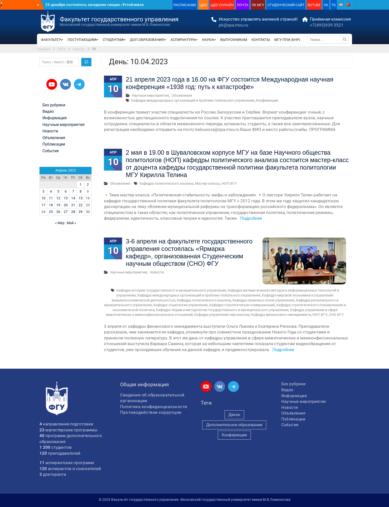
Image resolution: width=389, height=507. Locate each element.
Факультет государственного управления (119, 19)
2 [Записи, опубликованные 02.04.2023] (88, 184)
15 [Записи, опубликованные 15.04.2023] (81, 198)
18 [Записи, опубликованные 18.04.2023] (51, 205)
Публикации (53, 144)
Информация (54, 118)
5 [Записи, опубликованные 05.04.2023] (58, 191)
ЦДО (203, 5)
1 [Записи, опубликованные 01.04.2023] (81, 184)
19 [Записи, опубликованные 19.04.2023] (58, 205)
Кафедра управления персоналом (221, 315)
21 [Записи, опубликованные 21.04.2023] (73, 205)
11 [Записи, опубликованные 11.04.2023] (51, 198)
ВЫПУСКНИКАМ (233, 40)
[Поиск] (86, 62)
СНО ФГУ (336, 315)
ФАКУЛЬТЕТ (51, 40)
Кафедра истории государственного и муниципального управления (171, 290)
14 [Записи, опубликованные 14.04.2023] (73, 198)
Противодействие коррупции (151, 412)
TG (333, 5)
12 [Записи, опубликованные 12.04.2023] (58, 198)
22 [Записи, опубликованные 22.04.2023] (81, 205)
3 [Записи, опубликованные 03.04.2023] (43, 191)
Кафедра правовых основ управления (263, 300)
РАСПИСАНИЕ (184, 5)
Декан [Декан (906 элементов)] (234, 414)
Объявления (182, 95)
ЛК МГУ (258, 5)
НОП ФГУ (229, 183)
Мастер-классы (207, 183)
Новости (157, 272)
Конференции (267, 100)
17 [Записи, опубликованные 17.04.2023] (43, 205)
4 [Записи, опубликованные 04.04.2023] (51, 191)
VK (326, 5)
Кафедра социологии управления (180, 305)
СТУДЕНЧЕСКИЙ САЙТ (285, 5)
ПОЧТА (242, 5)
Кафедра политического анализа (166, 183)
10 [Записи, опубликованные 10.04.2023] (43, 198)
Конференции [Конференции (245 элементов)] (234, 435)
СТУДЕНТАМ (113, 40)
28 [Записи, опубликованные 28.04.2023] (73, 212)
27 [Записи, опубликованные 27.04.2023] (66, 212)
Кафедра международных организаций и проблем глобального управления (193, 100)
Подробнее (251, 218)
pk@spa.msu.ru (233, 25)
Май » (71, 223)
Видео (48, 111)
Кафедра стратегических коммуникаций (242, 305)
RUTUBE (314, 5)
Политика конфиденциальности (153, 406)
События (50, 151)
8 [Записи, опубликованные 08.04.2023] (81, 191)
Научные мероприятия (150, 95)
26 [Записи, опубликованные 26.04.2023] (58, 212)
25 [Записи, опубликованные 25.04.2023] (51, 212)
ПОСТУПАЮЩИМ (81, 40)
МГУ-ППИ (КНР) (287, 40)
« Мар (60, 223)
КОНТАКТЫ (261, 40)
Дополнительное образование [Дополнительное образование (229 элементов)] (234, 424)
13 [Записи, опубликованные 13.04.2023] (66, 198)
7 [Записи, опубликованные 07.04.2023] (73, 191)
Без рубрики (53, 105)
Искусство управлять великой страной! (258, 19)
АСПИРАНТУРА (182, 40)
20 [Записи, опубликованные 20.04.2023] (66, 205)
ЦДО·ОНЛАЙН (222, 5)
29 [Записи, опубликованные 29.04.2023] (81, 212)
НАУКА (207, 40)
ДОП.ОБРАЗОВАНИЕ (146, 40)
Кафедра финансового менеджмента (281, 315)
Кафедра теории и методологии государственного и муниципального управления (222, 310)
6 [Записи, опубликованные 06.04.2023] (66, 191)
